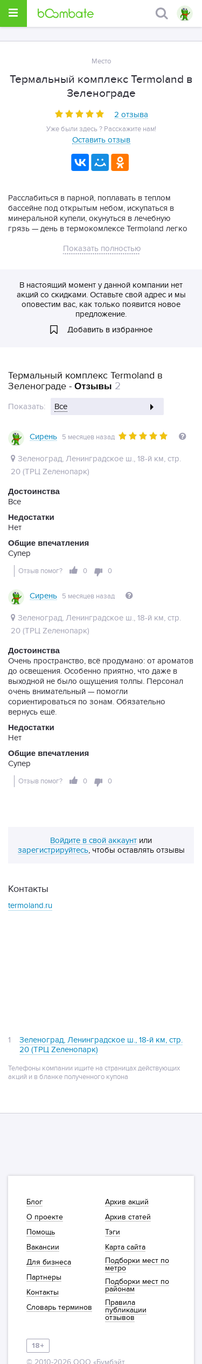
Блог (34, 1202)
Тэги (112, 1232)
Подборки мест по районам (137, 1285)
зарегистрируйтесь (53, 842)
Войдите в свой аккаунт (93, 832)
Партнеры (43, 1277)
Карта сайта (125, 1247)
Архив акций (127, 1202)
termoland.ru (30, 897)
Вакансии (42, 1247)
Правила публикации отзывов (126, 1310)
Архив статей (128, 1217)
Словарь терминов (59, 1307)
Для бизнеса (48, 1262)
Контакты (42, 1292)
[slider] (79, 114)
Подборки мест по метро (137, 1264)
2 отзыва (131, 115)
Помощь (40, 1232)
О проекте (44, 1217)
